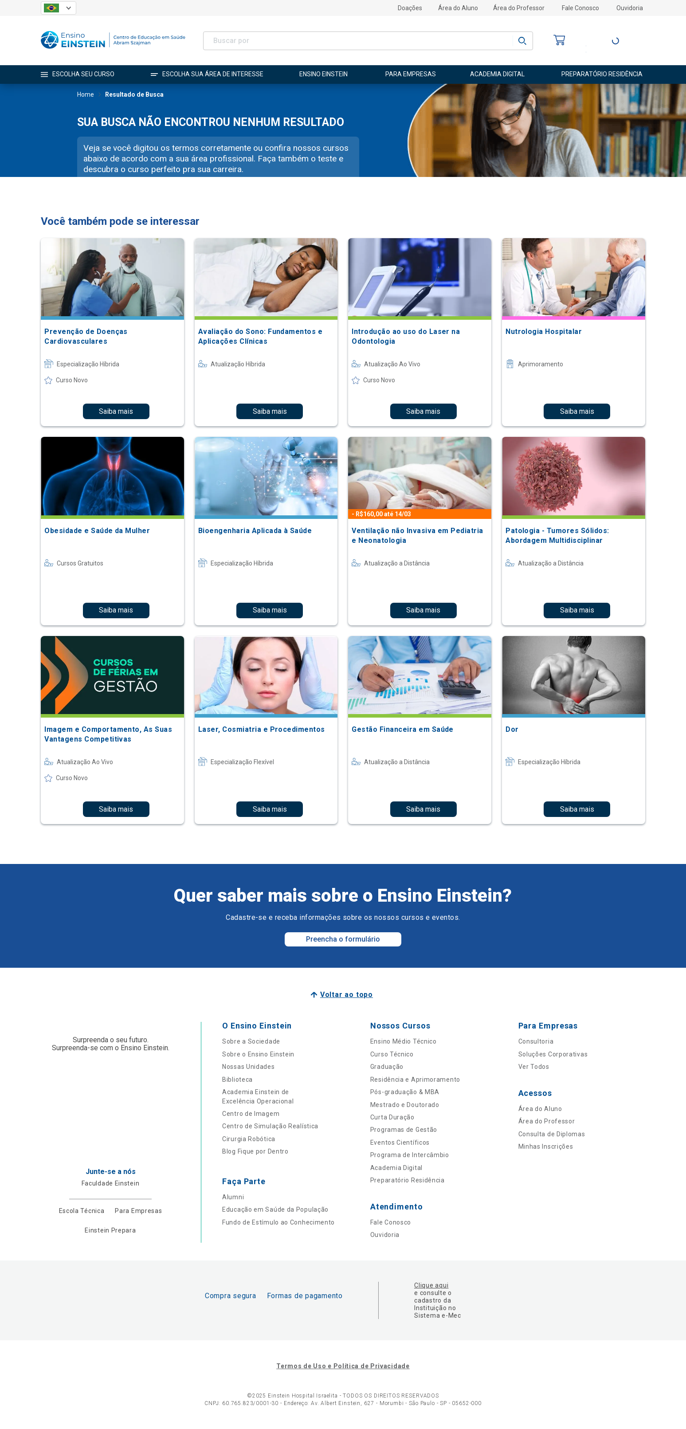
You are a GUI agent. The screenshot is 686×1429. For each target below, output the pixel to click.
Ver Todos (533, 1066)
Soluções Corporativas (553, 1054)
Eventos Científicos (400, 1142)
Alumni (233, 1197)
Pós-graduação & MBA (404, 1091)
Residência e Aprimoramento (415, 1079)
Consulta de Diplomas (551, 1134)
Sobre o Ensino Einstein (258, 1054)
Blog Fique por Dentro (255, 1151)
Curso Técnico (392, 1054)
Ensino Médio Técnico (403, 1041)
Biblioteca (237, 1079)
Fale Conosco (580, 8)
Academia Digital (396, 1167)
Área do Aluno (458, 8)
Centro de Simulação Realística (270, 1126)
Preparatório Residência (407, 1180)
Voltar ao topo (346, 994)
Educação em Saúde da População (275, 1209)
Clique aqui (431, 1285)
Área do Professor (519, 8)
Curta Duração (392, 1117)
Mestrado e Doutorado (404, 1104)
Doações (410, 8)
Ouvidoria (629, 8)
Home (85, 95)
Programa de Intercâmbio (409, 1154)
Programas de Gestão (403, 1129)
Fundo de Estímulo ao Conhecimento (278, 1222)
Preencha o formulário (343, 939)
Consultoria (536, 1041)
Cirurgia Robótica (248, 1138)
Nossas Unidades (248, 1066)
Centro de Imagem (250, 1113)
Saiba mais (116, 411)
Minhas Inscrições (545, 1146)
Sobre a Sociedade (251, 1041)
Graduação (387, 1066)
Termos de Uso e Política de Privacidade (342, 1366)
